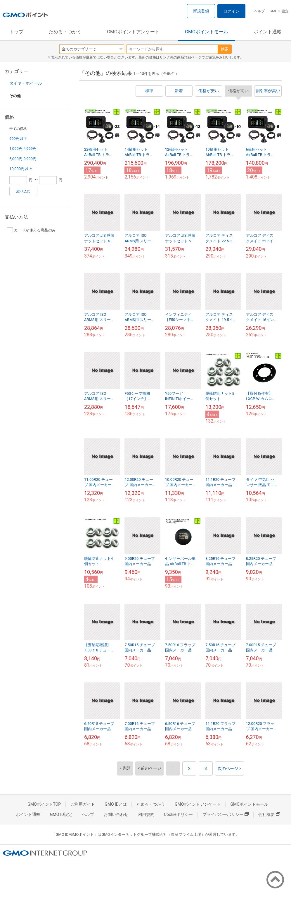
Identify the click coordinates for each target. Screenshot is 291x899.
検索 (224, 49)
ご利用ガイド (82, 804)
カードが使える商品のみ (31, 230)
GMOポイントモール (206, 32)
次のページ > (229, 768)
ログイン (231, 11)
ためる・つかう (65, 32)
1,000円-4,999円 (23, 148)
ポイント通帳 (268, 32)
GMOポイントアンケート (133, 32)
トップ (16, 32)
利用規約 (146, 814)
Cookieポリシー (178, 814)
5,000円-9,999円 (23, 159)
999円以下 (18, 138)
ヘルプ (259, 11)
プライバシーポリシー (225, 814)
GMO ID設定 (279, 11)
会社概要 (269, 814)
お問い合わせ (116, 814)
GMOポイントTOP (44, 804)
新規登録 (201, 11)
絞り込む (23, 191)
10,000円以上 (20, 169)
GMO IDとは (116, 804)
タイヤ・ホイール (25, 83)
